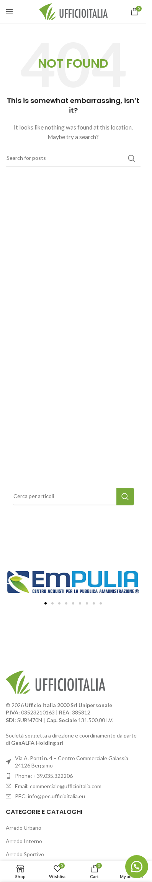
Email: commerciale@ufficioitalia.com (58, 786)
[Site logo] (73, 11)
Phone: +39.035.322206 (44, 775)
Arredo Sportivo (25, 854)
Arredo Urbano (23, 827)
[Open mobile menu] (9, 11)
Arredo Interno (24, 841)
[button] (45, 603)
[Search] (73, 158)
